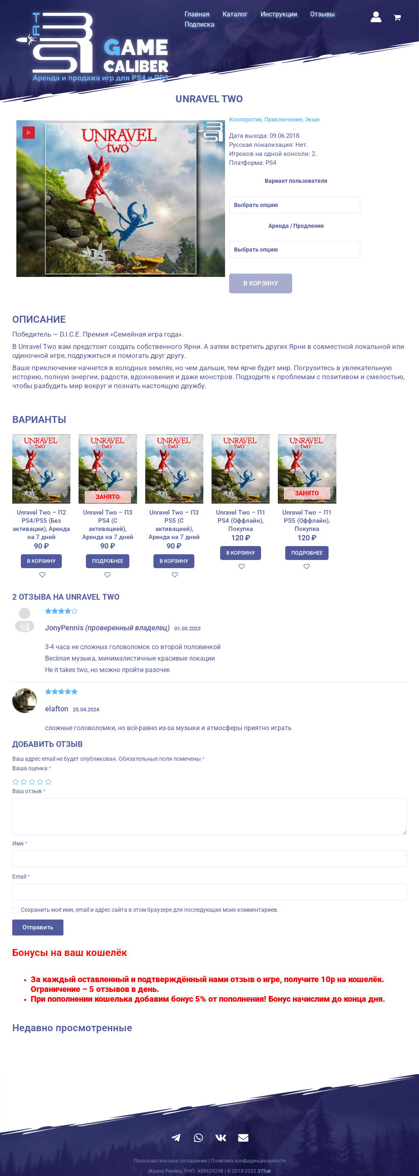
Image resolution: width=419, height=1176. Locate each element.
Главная (197, 14)
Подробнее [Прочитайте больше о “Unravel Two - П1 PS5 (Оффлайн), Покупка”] (306, 553)
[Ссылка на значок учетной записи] (376, 16)
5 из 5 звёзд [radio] (48, 781)
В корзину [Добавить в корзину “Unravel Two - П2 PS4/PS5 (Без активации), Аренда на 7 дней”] (41, 561)
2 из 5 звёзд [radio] (23, 781)
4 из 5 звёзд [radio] (40, 781)
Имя (19, 843)
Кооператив (245, 119)
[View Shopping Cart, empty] (397, 18)
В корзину (260, 283)
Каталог (235, 14)
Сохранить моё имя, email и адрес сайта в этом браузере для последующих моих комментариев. (150, 909)
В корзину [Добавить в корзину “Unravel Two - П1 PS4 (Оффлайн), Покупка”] (240, 553)
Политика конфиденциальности (248, 1161)
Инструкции (279, 14)
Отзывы (322, 14)
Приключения (283, 119)
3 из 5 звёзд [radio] (32, 781)
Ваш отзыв (28, 791)
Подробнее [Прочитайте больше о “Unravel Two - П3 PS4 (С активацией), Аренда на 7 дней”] (107, 561)
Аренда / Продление (296, 226)
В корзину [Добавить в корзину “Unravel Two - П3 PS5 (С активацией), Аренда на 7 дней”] (174, 561)
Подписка (199, 24)
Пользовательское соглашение (170, 1161)
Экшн (312, 119)
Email (21, 876)
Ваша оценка (31, 768)
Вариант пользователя (296, 181)
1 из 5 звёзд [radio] (15, 781)
